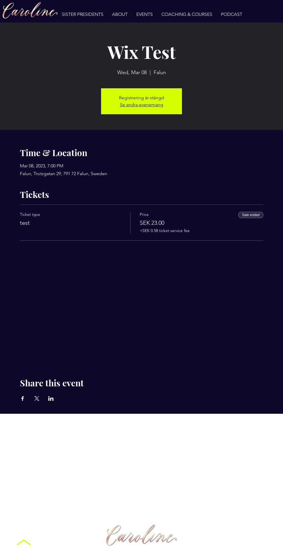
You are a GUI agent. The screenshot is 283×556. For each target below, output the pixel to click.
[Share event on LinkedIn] (51, 398)
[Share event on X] (37, 398)
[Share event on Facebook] (22, 398)
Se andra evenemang (141, 104)
